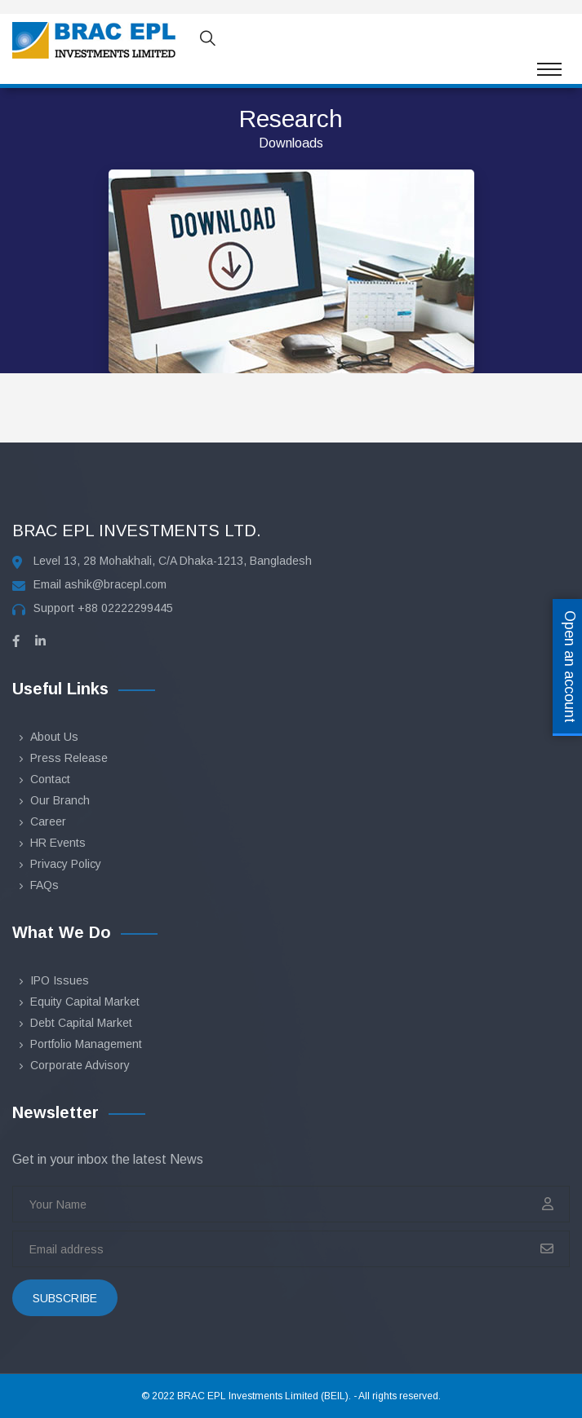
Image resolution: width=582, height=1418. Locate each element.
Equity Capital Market (85, 1001)
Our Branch (60, 800)
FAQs (44, 885)
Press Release (69, 757)
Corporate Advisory (80, 1065)
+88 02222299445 (125, 607)
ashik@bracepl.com (115, 584)
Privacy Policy (65, 863)
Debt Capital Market (81, 1022)
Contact (50, 779)
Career (48, 821)
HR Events (58, 842)
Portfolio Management (86, 1043)
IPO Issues (59, 980)
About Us (54, 736)
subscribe (65, 1298)
